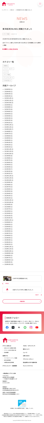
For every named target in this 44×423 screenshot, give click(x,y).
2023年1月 (7, 173)
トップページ (5, 10)
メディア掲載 (6, 34)
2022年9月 (7, 182)
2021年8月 (7, 207)
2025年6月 (7, 111)
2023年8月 (7, 158)
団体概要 (6, 352)
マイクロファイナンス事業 (10, 358)
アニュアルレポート (8, 77)
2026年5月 (7, 89)
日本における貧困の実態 (10, 348)
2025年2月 (7, 120)
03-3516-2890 (6, 383)
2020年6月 (7, 222)
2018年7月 (7, 258)
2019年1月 (7, 244)
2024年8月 (7, 131)
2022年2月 (7, 195)
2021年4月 (7, 213)
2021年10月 (7, 202)
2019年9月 (7, 231)
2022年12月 (7, 176)
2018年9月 (7, 253)
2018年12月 (7, 246)
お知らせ (12, 10)
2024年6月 (7, 136)
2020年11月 (7, 220)
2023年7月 (7, 160)
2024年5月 (7, 138)
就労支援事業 (7, 360)
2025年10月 (7, 102)
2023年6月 (7, 162)
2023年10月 (7, 153)
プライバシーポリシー (28, 359)
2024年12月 (7, 125)
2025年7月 (7, 109)
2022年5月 (7, 191)
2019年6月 (7, 235)
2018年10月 (7, 251)
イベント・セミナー (8, 69)
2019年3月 (7, 240)
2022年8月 (7, 184)
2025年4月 (7, 116)
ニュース (5, 71)
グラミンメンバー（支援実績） (10, 366)
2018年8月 (7, 255)
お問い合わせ (26, 356)
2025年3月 (7, 118)
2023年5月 (7, 164)
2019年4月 (7, 238)
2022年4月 (7, 193)
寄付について (26, 349)
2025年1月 (7, 122)
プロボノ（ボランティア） (29, 346)
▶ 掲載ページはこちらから (10, 49)
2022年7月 (7, 187)
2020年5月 (7, 224)
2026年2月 (7, 96)
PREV (7, 283)
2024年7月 (7, 133)
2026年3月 (7, 94)
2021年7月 (7, 209)
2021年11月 (7, 200)
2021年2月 (7, 218)
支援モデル (5, 356)
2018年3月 (7, 264)
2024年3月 (7, 142)
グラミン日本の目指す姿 (10, 350)
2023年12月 (7, 149)
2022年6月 (7, 189)
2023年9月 (7, 156)
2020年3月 (7, 229)
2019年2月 (7, 242)
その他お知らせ (7, 80)
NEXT (37, 295)
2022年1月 (7, 198)
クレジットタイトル (28, 366)
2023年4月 (7, 167)
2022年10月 (7, 180)
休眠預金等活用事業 (9, 362)
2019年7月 (7, 233)
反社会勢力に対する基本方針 (30, 362)
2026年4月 (7, 91)
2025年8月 (7, 107)
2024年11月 (7, 127)
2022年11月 (7, 178)
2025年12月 (7, 98)
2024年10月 (7, 129)
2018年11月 (7, 249)
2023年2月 (7, 171)
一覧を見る (22, 301)
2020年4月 (7, 227)
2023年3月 (7, 169)
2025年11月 (7, 100)
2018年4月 (7, 262)
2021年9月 (7, 204)
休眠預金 (5, 66)
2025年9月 (7, 105)
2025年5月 (7, 114)
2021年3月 (7, 215)
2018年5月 (7, 260)
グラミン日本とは (7, 346)
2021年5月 (7, 211)
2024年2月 (7, 145)
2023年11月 (7, 151)
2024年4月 (7, 140)
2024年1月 (7, 147)
